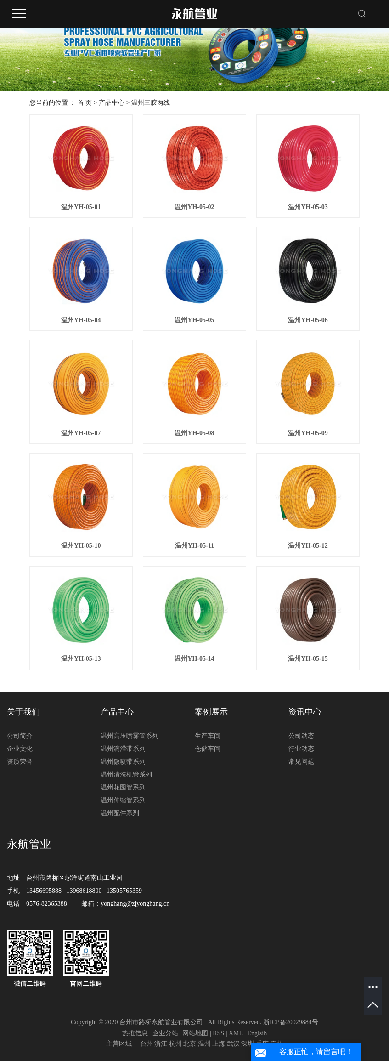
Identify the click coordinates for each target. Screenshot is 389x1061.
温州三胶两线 (150, 102)
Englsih (257, 1033)
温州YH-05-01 (81, 207)
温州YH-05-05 (194, 320)
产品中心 (111, 102)
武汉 (233, 1043)
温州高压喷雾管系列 (129, 735)
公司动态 (301, 735)
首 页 (85, 102)
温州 (204, 1043)
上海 (218, 1043)
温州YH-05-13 (81, 658)
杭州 (175, 1043)
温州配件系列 (120, 813)
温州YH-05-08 (194, 433)
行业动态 (301, 748)
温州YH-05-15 (307, 658)
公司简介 (20, 735)
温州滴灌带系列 (123, 748)
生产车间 (207, 735)
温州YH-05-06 (307, 320)
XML (236, 1033)
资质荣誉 (20, 761)
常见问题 (301, 761)
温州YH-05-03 (307, 207)
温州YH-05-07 (81, 433)
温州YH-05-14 (194, 658)
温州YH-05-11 (194, 545)
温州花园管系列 (123, 787)
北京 (189, 1043)
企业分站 (165, 1033)
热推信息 (135, 1033)
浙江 (160, 1043)
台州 (146, 1043)
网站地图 (195, 1033)
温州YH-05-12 (307, 545)
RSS (218, 1033)
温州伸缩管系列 (123, 800)
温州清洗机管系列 (126, 774)
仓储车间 (207, 748)
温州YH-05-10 (81, 545)
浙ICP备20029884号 (290, 1022)
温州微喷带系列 (123, 761)
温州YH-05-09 (307, 433)
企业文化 (20, 748)
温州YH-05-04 (81, 320)
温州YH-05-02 (194, 207)
